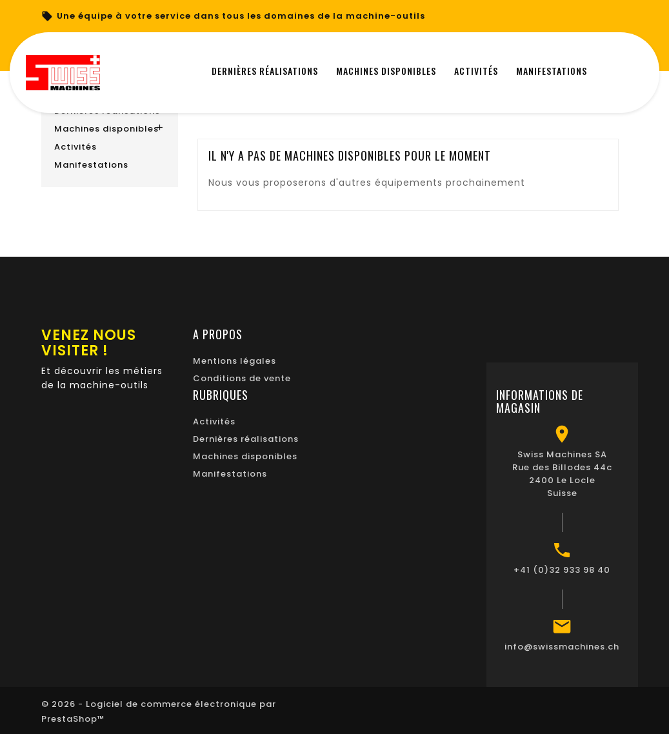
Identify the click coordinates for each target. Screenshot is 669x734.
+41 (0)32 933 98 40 (562, 568)
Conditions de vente (242, 377)
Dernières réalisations (246, 437)
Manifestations (91, 165)
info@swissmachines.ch (561, 645)
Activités (75, 147)
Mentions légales (234, 359)
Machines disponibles (106, 129)
